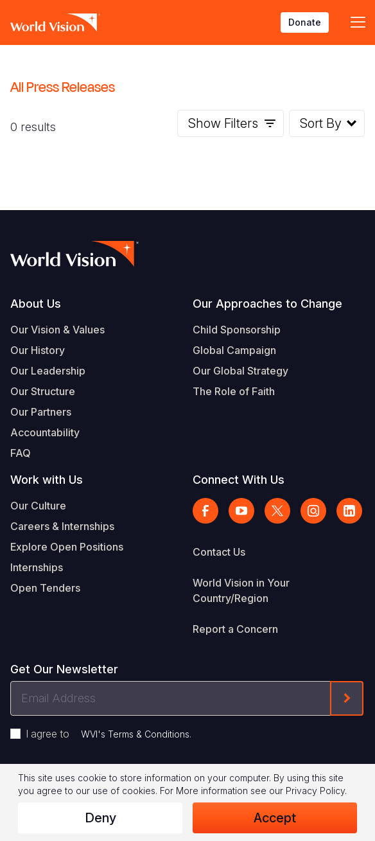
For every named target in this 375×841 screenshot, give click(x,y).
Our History (37, 350)
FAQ (20, 453)
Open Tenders (45, 587)
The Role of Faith (234, 391)
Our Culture (38, 505)
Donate (304, 22)
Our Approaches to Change (267, 303)
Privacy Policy (315, 790)
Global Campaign (234, 350)
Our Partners (40, 411)
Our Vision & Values (57, 329)
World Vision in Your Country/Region (241, 590)
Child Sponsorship (237, 329)
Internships (36, 567)
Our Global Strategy (240, 370)
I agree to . (108, 733)
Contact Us (219, 551)
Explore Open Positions (66, 546)
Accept (275, 818)
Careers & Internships (62, 526)
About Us (35, 303)
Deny (100, 818)
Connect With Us (238, 479)
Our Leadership (47, 370)
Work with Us (46, 479)
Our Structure (42, 391)
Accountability (45, 432)
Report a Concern (235, 629)
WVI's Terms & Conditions (135, 734)
